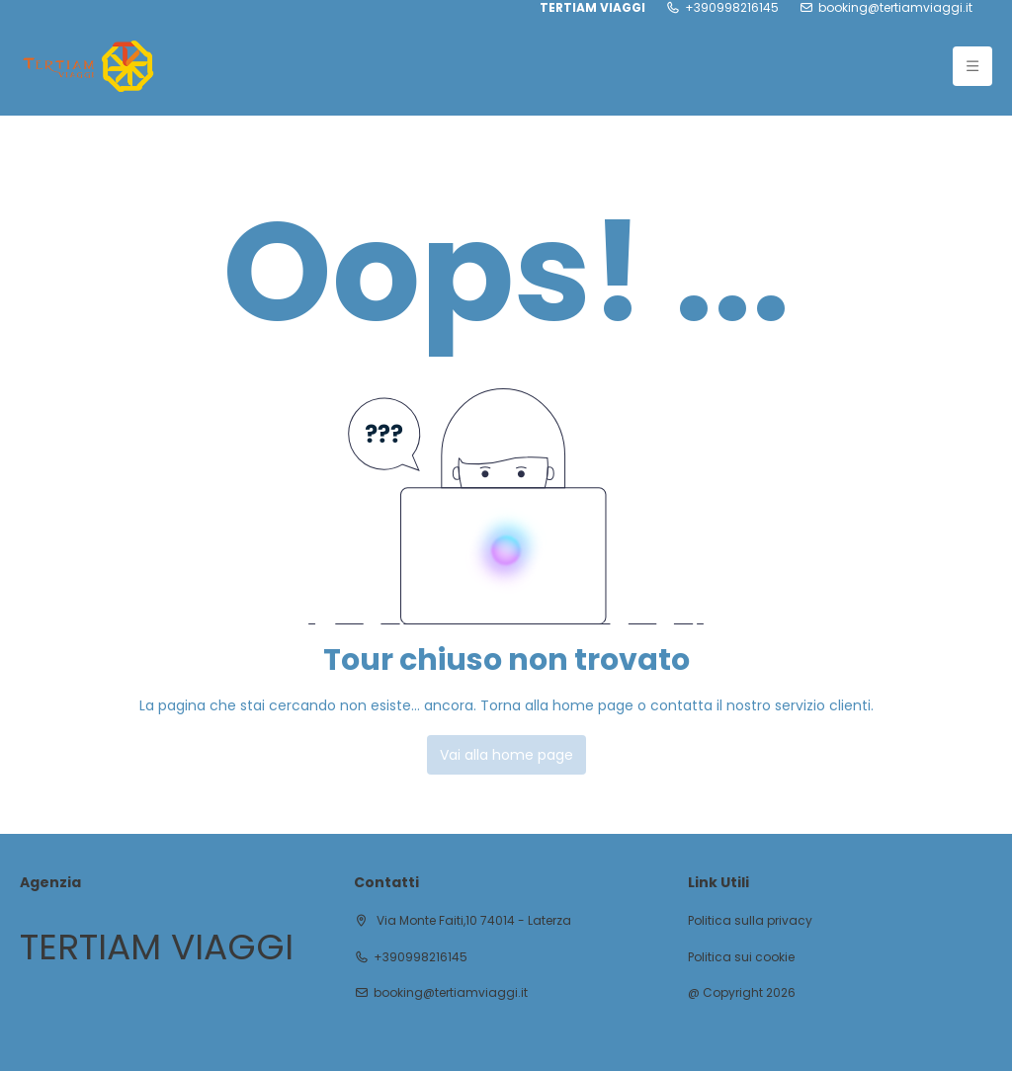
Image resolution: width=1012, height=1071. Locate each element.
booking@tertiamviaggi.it (895, 8)
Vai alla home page (506, 755)
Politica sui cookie (741, 957)
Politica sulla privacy (750, 921)
